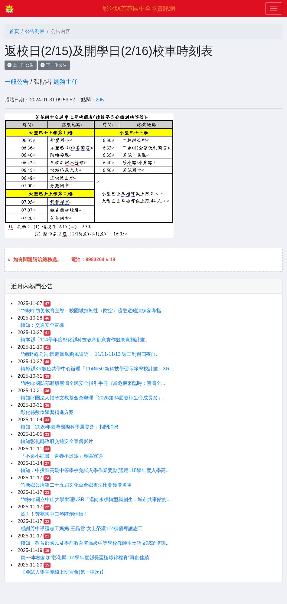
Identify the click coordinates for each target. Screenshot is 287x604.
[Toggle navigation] (273, 8)
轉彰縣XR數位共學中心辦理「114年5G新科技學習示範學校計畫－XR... (97, 368)
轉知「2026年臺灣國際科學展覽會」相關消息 (70, 426)
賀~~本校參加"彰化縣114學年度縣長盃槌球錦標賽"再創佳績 (85, 557)
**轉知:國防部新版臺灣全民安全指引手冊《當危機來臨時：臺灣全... (93, 383)
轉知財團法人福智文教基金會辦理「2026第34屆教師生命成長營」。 (94, 397)
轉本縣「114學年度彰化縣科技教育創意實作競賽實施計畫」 (85, 339)
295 (100, 99)
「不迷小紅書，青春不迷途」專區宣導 (62, 455)
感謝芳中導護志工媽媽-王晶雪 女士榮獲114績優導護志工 (82, 528)
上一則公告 (20, 65)
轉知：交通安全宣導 (42, 325)
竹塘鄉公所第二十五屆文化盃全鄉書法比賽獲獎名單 (76, 484)
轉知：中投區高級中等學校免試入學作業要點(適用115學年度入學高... (95, 470)
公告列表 (34, 31)
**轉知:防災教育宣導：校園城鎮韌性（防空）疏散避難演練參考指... (93, 310)
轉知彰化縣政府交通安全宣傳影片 (57, 441)
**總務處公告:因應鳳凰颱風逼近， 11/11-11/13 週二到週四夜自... (90, 354)
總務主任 (66, 81)
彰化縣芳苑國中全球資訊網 (139, 8)
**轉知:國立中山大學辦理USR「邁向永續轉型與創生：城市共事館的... (96, 499)
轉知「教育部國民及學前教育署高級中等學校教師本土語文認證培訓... (95, 543)
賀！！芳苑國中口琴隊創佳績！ (54, 514)
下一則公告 (54, 65)
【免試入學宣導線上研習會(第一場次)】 (63, 572)
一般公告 (17, 81)
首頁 (14, 31)
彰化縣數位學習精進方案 (47, 412)
